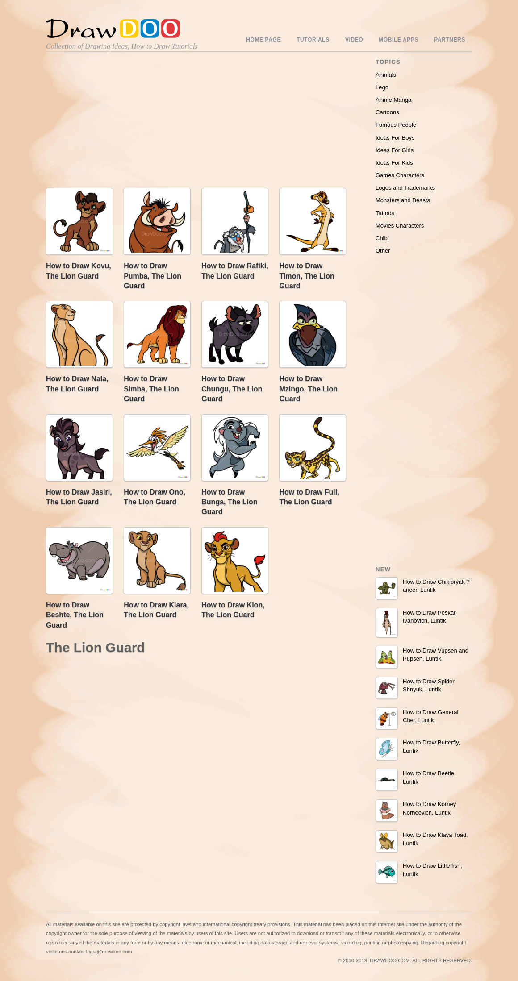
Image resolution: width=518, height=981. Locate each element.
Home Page (263, 40)
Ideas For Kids (394, 162)
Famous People (396, 124)
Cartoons (387, 112)
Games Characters (400, 175)
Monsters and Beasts (403, 200)
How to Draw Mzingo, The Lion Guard (308, 389)
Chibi (382, 238)
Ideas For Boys (395, 137)
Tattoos (385, 213)
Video (354, 40)
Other (383, 250)
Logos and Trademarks (405, 187)
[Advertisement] (122, 121)
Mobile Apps (398, 40)
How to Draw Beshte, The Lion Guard (75, 615)
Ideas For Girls (395, 150)
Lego (382, 87)
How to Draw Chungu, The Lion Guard (231, 389)
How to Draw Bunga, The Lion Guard (229, 502)
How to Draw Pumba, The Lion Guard (152, 276)
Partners (449, 40)
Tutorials (313, 40)
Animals (386, 74)
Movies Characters (400, 225)
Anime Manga (393, 99)
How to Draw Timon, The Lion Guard (306, 276)
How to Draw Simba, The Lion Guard (151, 389)
